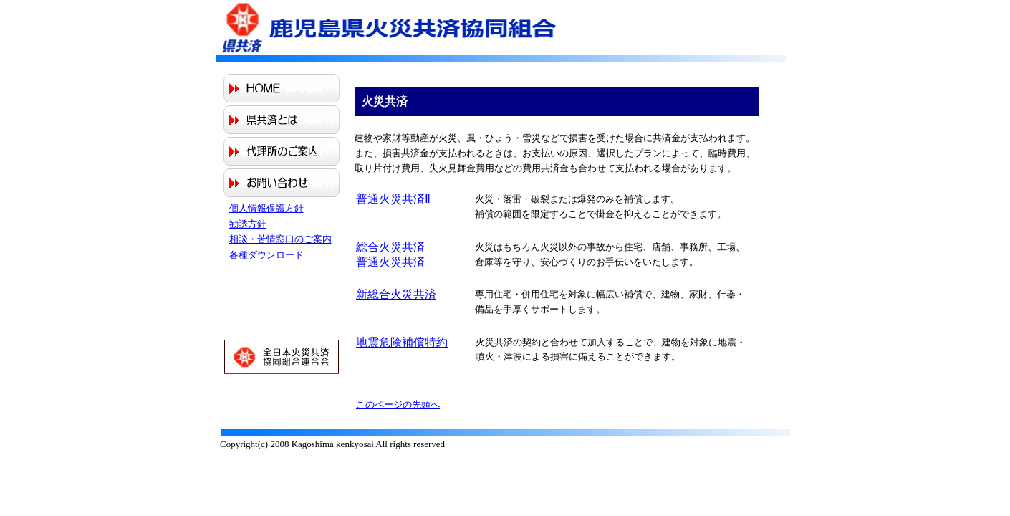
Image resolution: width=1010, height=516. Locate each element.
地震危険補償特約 (402, 342)
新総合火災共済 (396, 294)
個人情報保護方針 (266, 208)
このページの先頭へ (398, 404)
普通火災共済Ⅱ (393, 199)
